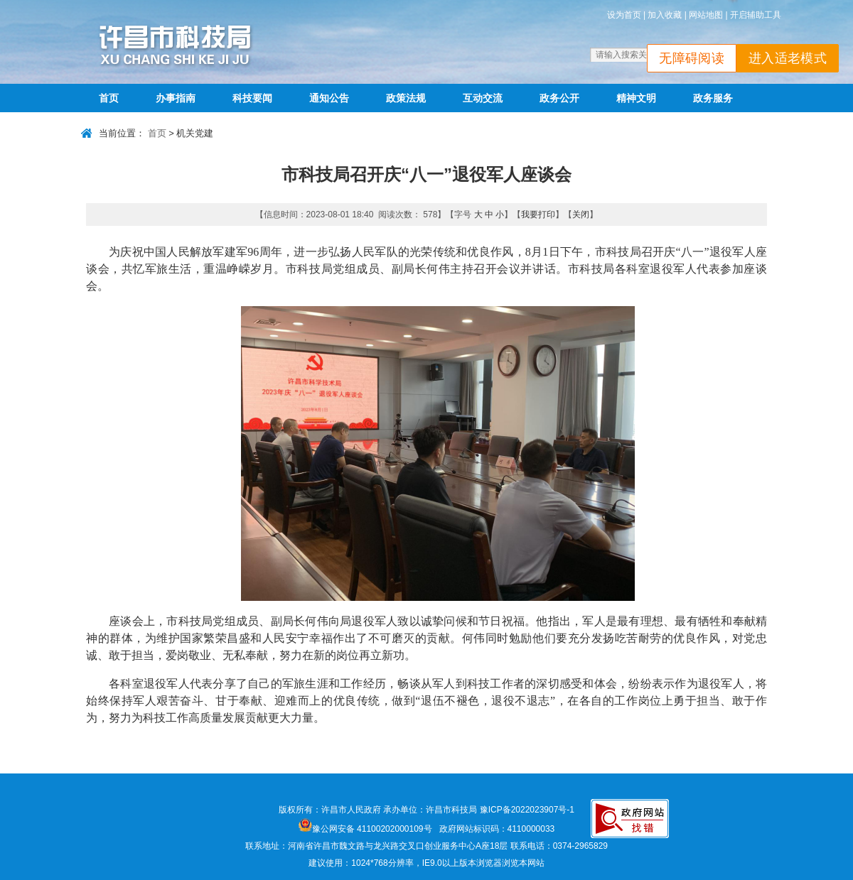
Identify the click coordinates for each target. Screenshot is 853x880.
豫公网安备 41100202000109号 (365, 829)
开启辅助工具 (755, 15)
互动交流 (483, 98)
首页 (109, 98)
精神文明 (636, 98)
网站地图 (706, 15)
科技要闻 (252, 98)
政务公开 (559, 98)
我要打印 (538, 214)
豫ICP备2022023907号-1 (527, 810)
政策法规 (406, 98)
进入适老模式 (788, 58)
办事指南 (175, 98)
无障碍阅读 (691, 58)
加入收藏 (665, 15)
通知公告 (329, 98)
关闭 (580, 214)
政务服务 (713, 98)
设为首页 (624, 15)
